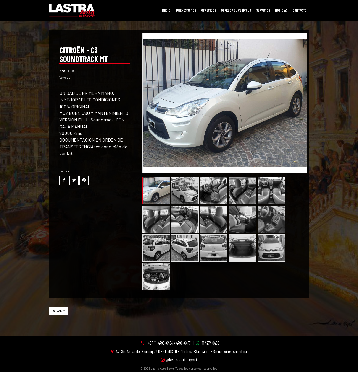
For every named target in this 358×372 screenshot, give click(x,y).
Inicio (166, 10)
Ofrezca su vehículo (236, 10)
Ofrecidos (208, 10)
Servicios (263, 10)
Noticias (281, 10)
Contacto (299, 10)
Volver (58, 311)
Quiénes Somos (185, 10)
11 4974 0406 (210, 343)
